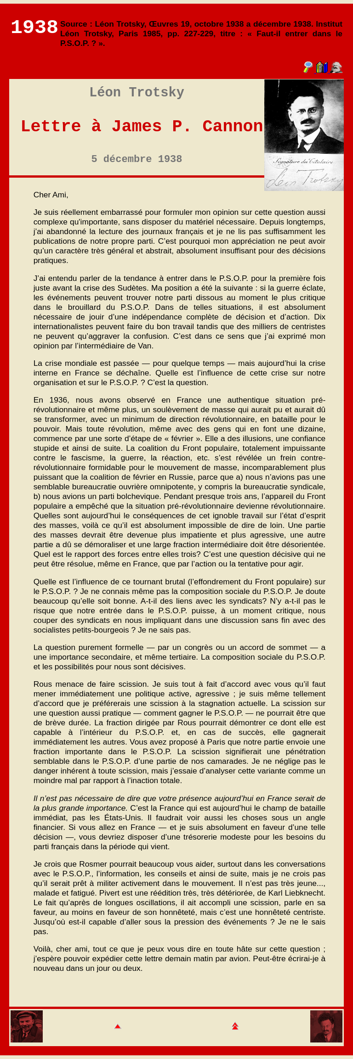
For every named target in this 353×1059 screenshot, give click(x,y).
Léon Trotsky (136, 93)
